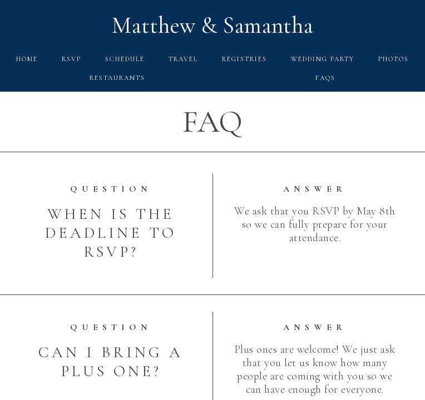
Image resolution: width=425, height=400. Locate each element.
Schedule (125, 59)
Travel (183, 59)
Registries (244, 59)
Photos (393, 59)
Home (27, 59)
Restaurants (117, 78)
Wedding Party (322, 59)
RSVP (71, 59)
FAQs (325, 78)
